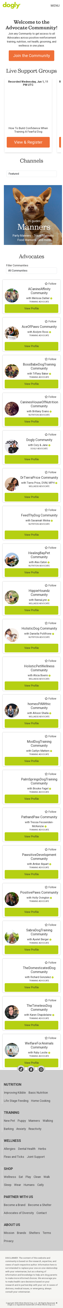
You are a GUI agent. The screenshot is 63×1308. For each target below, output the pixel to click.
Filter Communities (17, 265)
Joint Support (36, 1156)
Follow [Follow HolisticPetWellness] (50, 661)
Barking (9, 1129)
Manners (34, 1120)
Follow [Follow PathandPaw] (50, 812)
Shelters (34, 1233)
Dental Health (26, 1148)
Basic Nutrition (38, 1092)
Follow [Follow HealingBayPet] (50, 547)
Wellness (10, 1177)
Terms (47, 1233)
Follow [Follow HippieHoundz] (50, 585)
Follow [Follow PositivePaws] (50, 887)
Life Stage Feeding (16, 1100)
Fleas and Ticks (14, 1156)
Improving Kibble (15, 1092)
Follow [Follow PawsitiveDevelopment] (50, 849)
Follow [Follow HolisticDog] (50, 623)
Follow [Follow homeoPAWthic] (50, 698)
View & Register (28, 142)
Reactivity (35, 1129)
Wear (17, 1185)
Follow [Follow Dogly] (50, 434)
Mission (9, 1233)
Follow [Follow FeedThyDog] (50, 510)
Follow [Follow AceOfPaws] (50, 321)
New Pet (9, 1120)
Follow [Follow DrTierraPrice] (50, 472)
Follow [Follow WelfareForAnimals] (50, 1038)
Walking (48, 1120)
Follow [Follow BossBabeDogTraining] (50, 359)
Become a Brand (14, 1205)
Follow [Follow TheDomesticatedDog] (50, 962)
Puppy (22, 1120)
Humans (29, 1185)
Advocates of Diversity (19, 1213)
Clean (37, 1177)
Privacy (8, 1241)
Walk (47, 1177)
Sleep (7, 1185)
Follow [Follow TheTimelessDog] (50, 1000)
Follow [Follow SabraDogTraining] (50, 925)
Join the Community (31, 55)
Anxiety (21, 1129)
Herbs (42, 1148)
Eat (21, 1177)
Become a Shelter (39, 1205)
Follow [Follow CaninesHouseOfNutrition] (50, 397)
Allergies (9, 1148)
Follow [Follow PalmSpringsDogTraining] (50, 774)
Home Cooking (40, 1100)
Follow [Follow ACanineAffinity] (50, 283)
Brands (21, 1233)
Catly (40, 1185)
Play (28, 1177)
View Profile (31, 308)
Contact (41, 1213)
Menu (55, 5)
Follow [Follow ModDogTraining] (50, 736)
